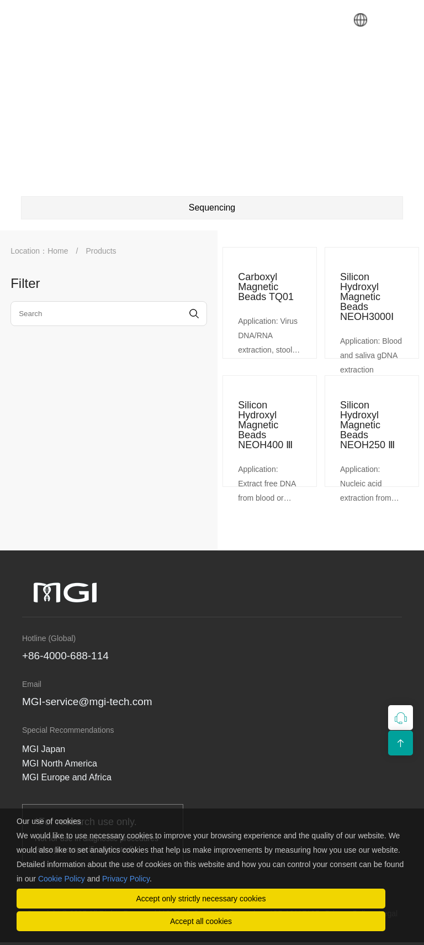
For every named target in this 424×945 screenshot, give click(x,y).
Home (57, 250)
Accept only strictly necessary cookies (201, 898)
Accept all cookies (201, 921)
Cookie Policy (61, 878)
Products (101, 250)
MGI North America (59, 763)
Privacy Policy (126, 878)
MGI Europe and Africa (67, 777)
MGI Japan (43, 749)
